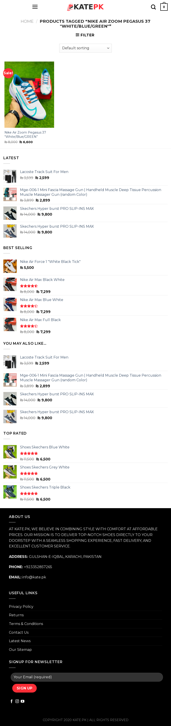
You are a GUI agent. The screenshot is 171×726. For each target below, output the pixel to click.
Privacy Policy (21, 606)
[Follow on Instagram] (17, 701)
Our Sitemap (20, 650)
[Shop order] (85, 48)
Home (27, 21)
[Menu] (35, 7)
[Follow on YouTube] (22, 701)
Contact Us (18, 632)
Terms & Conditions (26, 624)
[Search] (153, 7)
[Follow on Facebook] (11, 701)
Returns (16, 615)
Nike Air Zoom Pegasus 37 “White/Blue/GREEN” (25, 134)
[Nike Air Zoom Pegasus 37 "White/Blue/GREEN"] (29, 95)
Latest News (20, 641)
